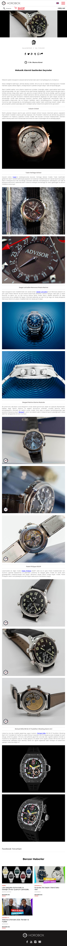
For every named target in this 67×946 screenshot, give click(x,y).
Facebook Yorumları (12, 848)
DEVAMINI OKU (6, 894)
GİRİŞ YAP (61, 8)
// (33, 48)
